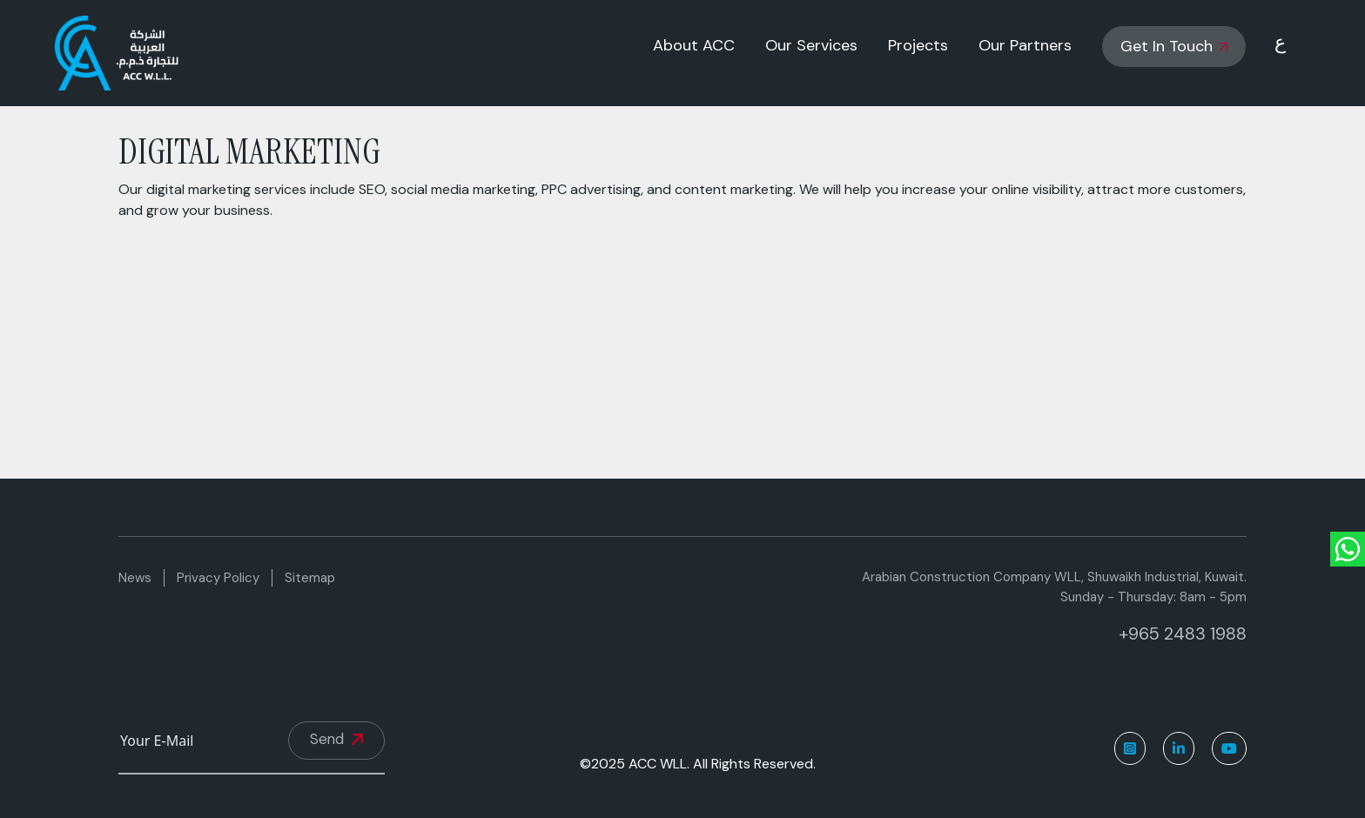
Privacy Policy (218, 578)
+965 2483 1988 (1183, 633)
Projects (918, 45)
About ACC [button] (694, 45)
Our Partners (1025, 45)
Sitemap (310, 578)
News (134, 578)
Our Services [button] (811, 45)
